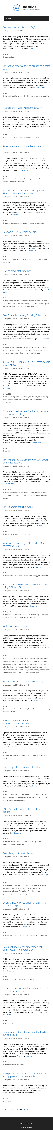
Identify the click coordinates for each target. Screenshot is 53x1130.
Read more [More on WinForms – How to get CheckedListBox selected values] (39, 567)
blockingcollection (21, 347)
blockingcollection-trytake (30, 350)
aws (6, 57)
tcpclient (33, 755)
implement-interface (12, 301)
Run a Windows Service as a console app (24, 681)
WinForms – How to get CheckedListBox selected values (23, 544)
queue (13, 353)
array (15, 137)
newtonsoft (16, 303)
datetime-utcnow (37, 179)
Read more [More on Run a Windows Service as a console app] (38, 700)
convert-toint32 (11, 96)
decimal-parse (34, 935)
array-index (30, 658)
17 (18, 1110)
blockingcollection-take (11, 350)
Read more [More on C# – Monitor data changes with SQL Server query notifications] (10, 484)
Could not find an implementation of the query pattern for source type (24, 948)
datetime (27, 179)
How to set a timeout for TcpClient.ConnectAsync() (16, 722)
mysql (7, 841)
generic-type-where (26, 664)
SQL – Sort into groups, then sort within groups (23, 810)
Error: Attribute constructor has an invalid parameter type (24, 904)
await (12, 347)
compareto (21, 661)
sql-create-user (17, 495)
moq (9, 303)
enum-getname (31, 885)
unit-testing (20, 306)
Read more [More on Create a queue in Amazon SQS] (35, 48)
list (25, 96)
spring (11, 57)
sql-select (41, 397)
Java (6, 54)
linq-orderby (39, 667)
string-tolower (29, 979)
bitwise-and (17, 259)
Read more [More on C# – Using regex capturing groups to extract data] (41, 87)
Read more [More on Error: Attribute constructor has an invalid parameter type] (26, 927)
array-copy (22, 658)
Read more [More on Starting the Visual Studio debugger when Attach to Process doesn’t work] (15, 214)
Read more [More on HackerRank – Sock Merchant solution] (19, 129)
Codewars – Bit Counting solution (20, 231)
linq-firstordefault (31, 709)
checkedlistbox (10, 576)
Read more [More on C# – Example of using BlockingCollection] (45, 339)
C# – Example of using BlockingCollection (24, 315)
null (31, 891)
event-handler (15, 492)
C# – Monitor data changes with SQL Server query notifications (25, 461)
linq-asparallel (22, 667)
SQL (9, 394)
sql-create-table (27, 841)
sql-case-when (16, 841)
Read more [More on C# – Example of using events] (39, 526)
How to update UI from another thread (23, 767)
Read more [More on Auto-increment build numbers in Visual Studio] (24, 170)
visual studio (19, 182)
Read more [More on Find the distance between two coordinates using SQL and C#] (34, 606)
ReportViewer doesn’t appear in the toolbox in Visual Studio (25, 1033)
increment (37, 137)
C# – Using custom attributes (18, 853)
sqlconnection (8, 402)
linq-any (13, 667)
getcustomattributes (10, 891)
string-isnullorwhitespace (39, 303)
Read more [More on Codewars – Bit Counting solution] (32, 251)
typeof (38, 673)
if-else (22, 709)
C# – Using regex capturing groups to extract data (26, 67)
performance (45, 670)
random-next (7, 673)
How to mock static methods (18, 270)
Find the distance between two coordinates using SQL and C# (25, 586)
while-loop (36, 353)
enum (23, 885)
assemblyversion (11, 179)
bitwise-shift (27, 259)
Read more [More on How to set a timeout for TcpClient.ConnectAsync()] (16, 747)
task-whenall (31, 673)
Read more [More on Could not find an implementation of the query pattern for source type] (11, 971)
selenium (8, 451)
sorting (15, 673)
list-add (29, 96)
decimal (25, 935)
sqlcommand (13, 400)
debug (7, 223)
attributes (16, 885)
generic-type (25, 534)
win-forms (44, 576)
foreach (20, 96)
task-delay (20, 353)
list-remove (14, 670)
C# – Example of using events (18, 506)
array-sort (39, 658)
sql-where (31, 617)
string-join (36, 576)
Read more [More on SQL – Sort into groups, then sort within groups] (18, 833)
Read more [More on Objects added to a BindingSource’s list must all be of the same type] (7, 1015)
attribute (8, 885)
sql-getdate (28, 495)
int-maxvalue (41, 664)
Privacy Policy (29, 1123)
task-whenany (24, 755)
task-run (6, 498)
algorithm (9, 137)
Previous (7, 1110)
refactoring (25, 303)
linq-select (19, 979)
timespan (27, 353)
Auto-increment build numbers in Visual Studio (23, 148)
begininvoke (9, 794)
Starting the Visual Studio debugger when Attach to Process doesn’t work (24, 192)
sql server (8, 397)
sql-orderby (14, 617)
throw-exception (9, 306)
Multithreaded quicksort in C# (18, 626)
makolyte (29, 7)
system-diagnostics (27, 223)
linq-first (31, 667)
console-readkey (11, 709)
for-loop (35, 259)
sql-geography (42, 614)
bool (19, 935)
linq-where (15, 223)
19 (24, 1110)
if (34, 664)
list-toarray (23, 670)
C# (6, 93)
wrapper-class (30, 306)
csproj (20, 179)
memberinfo (25, 891)
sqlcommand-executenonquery (30, 400)
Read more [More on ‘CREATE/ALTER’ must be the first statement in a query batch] (7, 388)
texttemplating (8, 182)
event (7, 492)
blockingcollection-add (37, 347)
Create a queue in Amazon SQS (19, 27)
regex (35, 96)
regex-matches (43, 96)
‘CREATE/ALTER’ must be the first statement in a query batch (26, 363)
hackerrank (28, 137)
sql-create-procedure (20, 397)
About (22, 1123)
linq (13, 979)
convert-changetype (33, 661)
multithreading (33, 670)
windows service (9, 712)
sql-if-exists (33, 397)
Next (29, 1110)
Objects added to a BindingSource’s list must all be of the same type (26, 990)
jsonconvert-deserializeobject (32, 301)
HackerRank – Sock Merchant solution (22, 107)
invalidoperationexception (31, 794)
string (5, 99)
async (7, 347)
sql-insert (44, 495)
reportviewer (9, 1064)
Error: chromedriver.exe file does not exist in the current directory (26, 413)
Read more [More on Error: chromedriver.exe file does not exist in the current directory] (37, 442)
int (46, 935)
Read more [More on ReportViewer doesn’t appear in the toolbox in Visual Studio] (29, 1056)
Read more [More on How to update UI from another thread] (33, 786)
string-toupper (44, 709)
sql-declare (32, 614)
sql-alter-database (35, 492)
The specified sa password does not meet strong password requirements (24, 1075)
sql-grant (36, 495)
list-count (6, 670)
